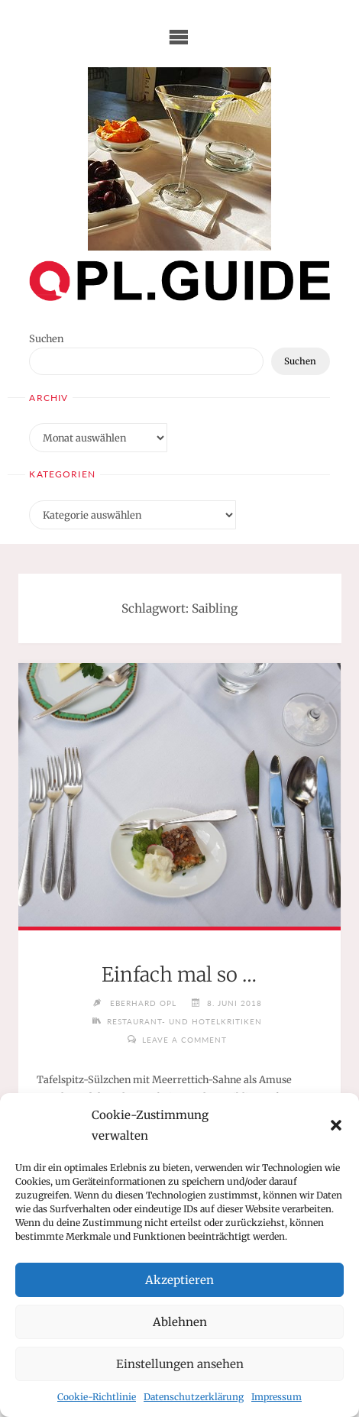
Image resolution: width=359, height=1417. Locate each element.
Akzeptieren (179, 1280)
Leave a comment (184, 1039)
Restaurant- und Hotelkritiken (184, 1021)
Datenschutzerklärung (194, 1396)
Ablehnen (180, 1322)
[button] (336, 1125)
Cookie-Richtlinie (96, 1396)
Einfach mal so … (179, 974)
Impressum (276, 1396)
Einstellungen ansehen (180, 1364)
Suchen (46, 338)
